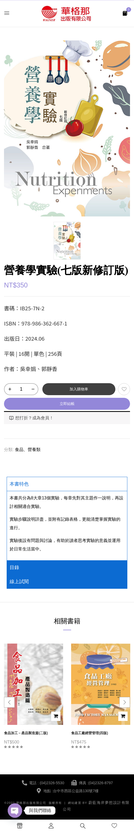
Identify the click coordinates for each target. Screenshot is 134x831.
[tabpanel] (67, 525)
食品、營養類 (27, 449)
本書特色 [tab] (19, 484)
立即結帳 (67, 404)
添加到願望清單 (124, 389)
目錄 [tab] (14, 567)
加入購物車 (79, 389)
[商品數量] (21, 389)
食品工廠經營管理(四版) (89, 733)
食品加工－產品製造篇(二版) (26, 733)
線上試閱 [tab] (19, 581)
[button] (125, 13)
